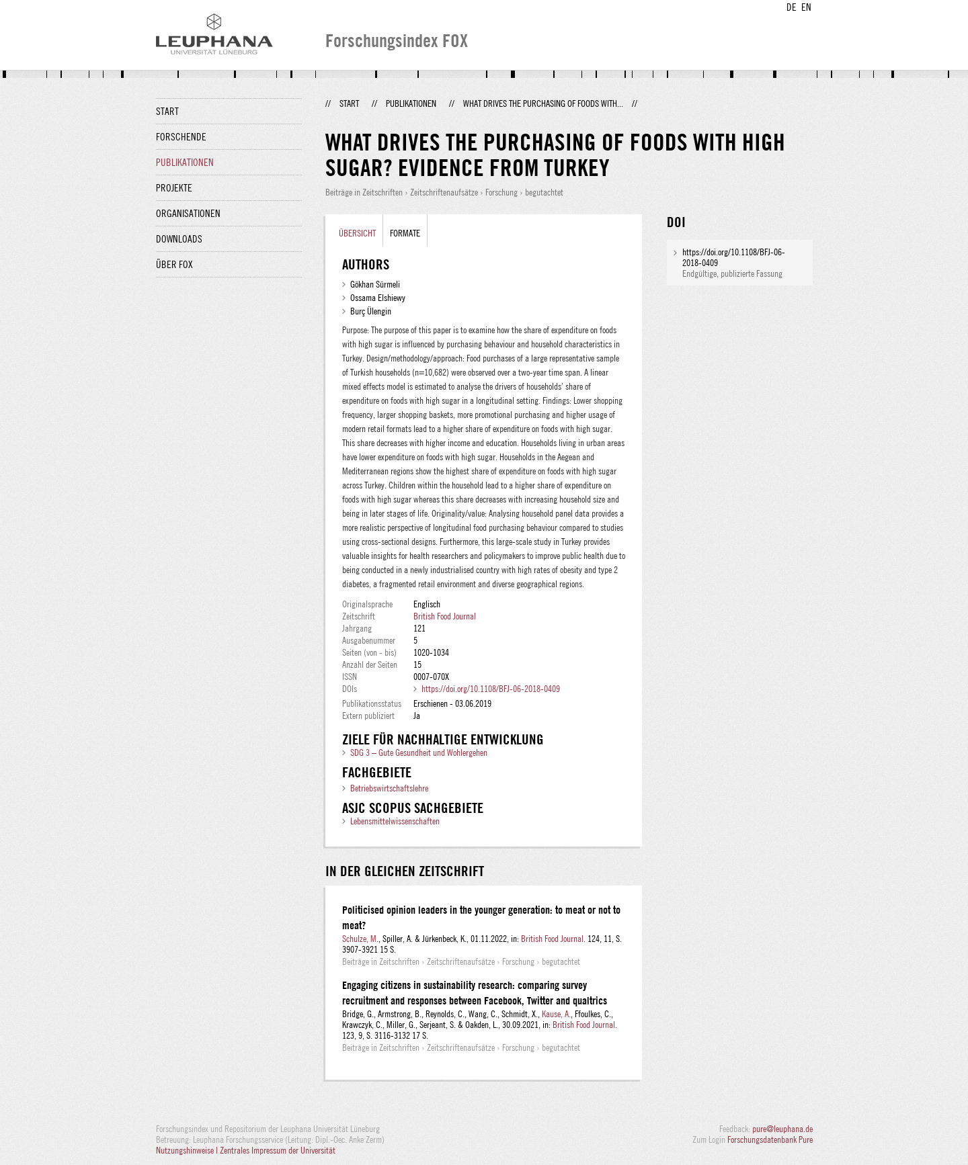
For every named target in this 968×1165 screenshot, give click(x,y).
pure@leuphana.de (782, 1128)
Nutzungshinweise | (188, 1150)
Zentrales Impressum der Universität (277, 1150)
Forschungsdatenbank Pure (770, 1139)
